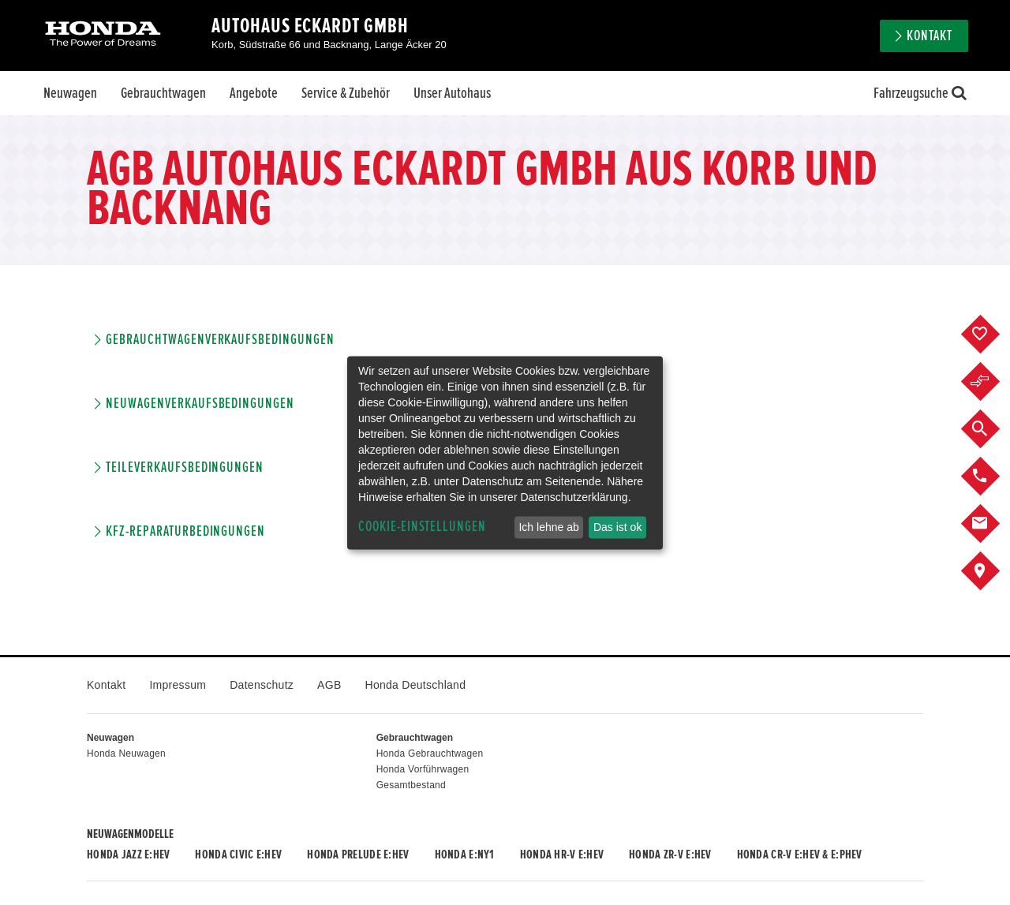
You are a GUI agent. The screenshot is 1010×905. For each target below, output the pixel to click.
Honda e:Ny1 (465, 854)
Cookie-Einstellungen (422, 526)
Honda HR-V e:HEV (562, 854)
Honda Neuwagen (126, 753)
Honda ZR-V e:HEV (670, 854)
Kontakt (929, 35)
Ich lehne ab (548, 527)
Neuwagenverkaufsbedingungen (200, 403)
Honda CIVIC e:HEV (238, 854)
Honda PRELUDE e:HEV (358, 854)
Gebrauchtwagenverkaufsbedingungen (220, 339)
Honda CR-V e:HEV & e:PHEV (799, 854)
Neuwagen (70, 93)
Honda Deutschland (415, 685)
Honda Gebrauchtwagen (430, 753)
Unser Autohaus (452, 93)
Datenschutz (262, 685)
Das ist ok (617, 527)
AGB (329, 685)
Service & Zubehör (345, 93)
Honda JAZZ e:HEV (128, 854)
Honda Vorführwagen (422, 769)
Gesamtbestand (411, 785)
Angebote (254, 93)
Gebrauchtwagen (163, 93)
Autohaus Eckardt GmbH (310, 26)
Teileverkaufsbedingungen (185, 467)
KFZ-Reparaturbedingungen (185, 531)
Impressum (177, 685)
